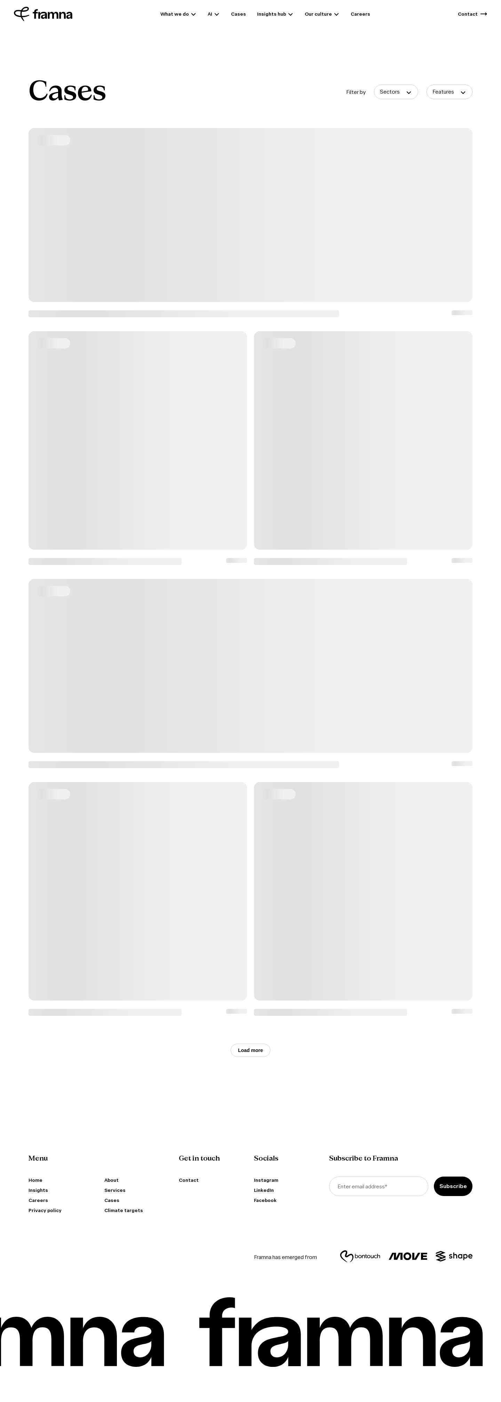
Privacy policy (45, 1210)
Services (115, 1190)
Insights (38, 1190)
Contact (189, 1180)
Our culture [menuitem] (318, 14)
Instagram (266, 1180)
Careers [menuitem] (360, 14)
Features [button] (443, 91)
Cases (111, 1200)
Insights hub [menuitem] (271, 14)
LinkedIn (264, 1190)
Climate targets (123, 1210)
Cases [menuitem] (238, 14)
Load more (250, 1050)
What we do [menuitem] (174, 14)
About (111, 1180)
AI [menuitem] (210, 14)
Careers (38, 1200)
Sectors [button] (390, 91)
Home (35, 1180)
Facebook (265, 1200)
